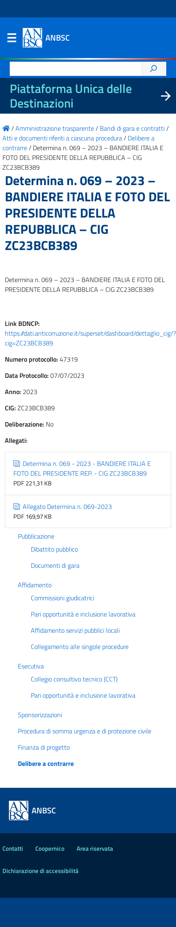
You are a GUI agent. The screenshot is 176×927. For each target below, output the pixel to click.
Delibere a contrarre (46, 763)
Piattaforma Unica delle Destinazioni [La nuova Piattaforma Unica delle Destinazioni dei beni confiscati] (71, 95)
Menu (11, 40)
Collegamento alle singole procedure (80, 646)
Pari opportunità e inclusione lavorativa (83, 614)
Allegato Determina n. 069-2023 (62, 506)
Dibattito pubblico (54, 549)
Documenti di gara (55, 565)
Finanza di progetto (44, 747)
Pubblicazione (36, 536)
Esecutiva (31, 666)
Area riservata (95, 848)
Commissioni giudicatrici (62, 598)
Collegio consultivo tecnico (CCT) (74, 679)
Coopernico (49, 848)
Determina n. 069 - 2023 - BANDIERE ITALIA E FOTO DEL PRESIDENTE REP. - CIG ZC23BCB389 (82, 468)
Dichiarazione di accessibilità (40, 870)
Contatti (12, 848)
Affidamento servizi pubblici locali (75, 630)
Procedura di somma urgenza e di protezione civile (84, 731)
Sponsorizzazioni (40, 715)
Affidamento (35, 585)
